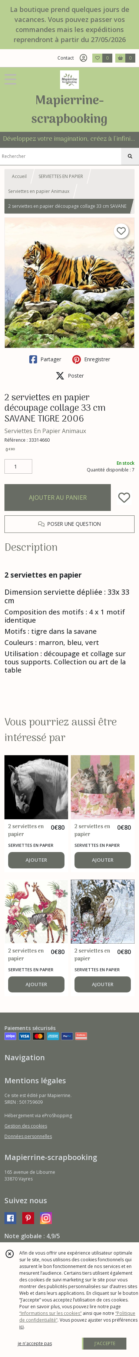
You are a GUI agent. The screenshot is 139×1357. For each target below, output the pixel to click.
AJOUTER (36, 860)
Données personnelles (28, 1136)
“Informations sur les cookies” (50, 1313)
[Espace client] (83, 58)
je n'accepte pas (35, 1343)
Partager (45, 359)
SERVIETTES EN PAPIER (61, 176)
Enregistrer (91, 359)
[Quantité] (18, 466)
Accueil (19, 176)
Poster (70, 375)
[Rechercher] (130, 156)
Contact (65, 58)
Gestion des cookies (25, 1126)
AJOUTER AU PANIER (58, 497)
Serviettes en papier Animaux (38, 191)
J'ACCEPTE (105, 1343)
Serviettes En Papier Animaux (45, 431)
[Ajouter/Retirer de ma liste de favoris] (124, 497)
